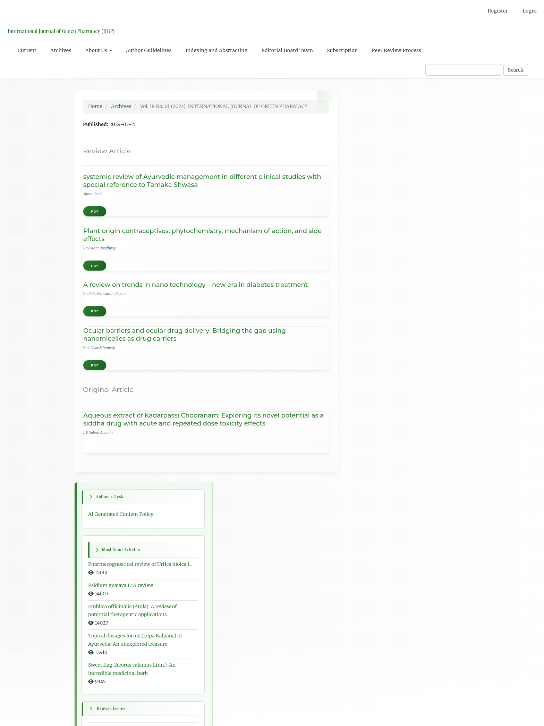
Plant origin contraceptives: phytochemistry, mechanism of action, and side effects (202, 235)
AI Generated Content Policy (384, 122)
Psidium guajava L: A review (384, 202)
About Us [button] (98, 50)
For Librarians (368, 589)
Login (529, 11)
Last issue (363, 441)
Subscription (342, 50)
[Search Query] (463, 70)
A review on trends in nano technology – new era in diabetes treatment (195, 285)
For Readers (365, 564)
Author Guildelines (149, 50)
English (360, 517)
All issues (363, 471)
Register (498, 11)
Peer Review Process (397, 50)
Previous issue (368, 374)
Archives (60, 50)
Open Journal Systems (377, 620)
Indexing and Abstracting (217, 50)
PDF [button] (95, 211)
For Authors (366, 577)
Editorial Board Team (287, 50)
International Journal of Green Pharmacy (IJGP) (60, 31)
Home (95, 106)
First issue (364, 345)
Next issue (364, 412)
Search (516, 70)
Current (27, 50)
